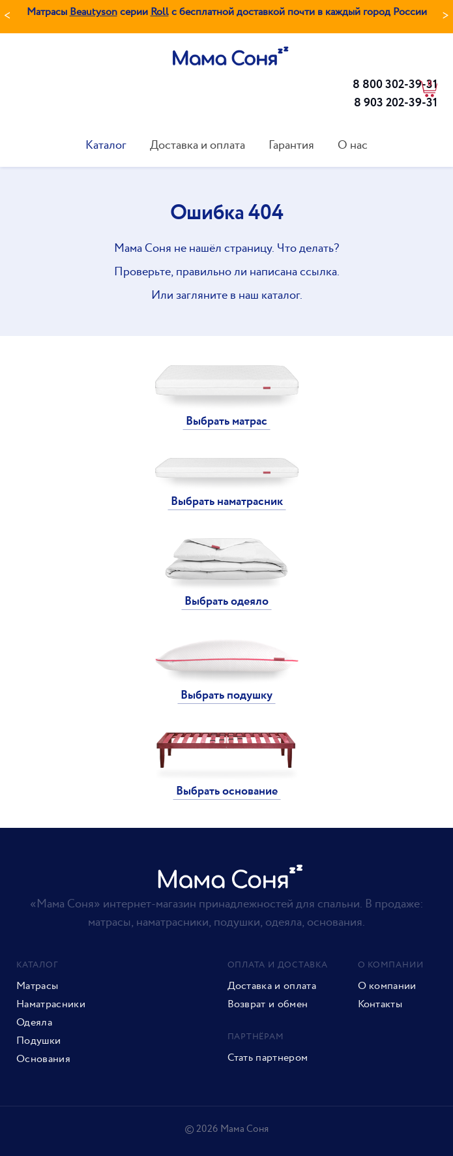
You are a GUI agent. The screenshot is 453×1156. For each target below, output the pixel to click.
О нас (353, 145)
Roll (160, 12)
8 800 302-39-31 (395, 84)
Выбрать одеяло (226, 601)
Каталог (105, 145)
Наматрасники (50, 1004)
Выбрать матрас (226, 421)
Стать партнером (267, 1058)
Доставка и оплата (197, 145)
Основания (43, 1059)
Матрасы (37, 986)
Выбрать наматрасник (227, 501)
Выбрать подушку (226, 695)
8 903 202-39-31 (395, 103)
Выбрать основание (227, 791)
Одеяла (34, 1022)
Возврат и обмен (267, 1004)
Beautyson (93, 12)
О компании (387, 986)
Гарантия (291, 145)
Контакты (380, 1004)
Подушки (38, 1041)
